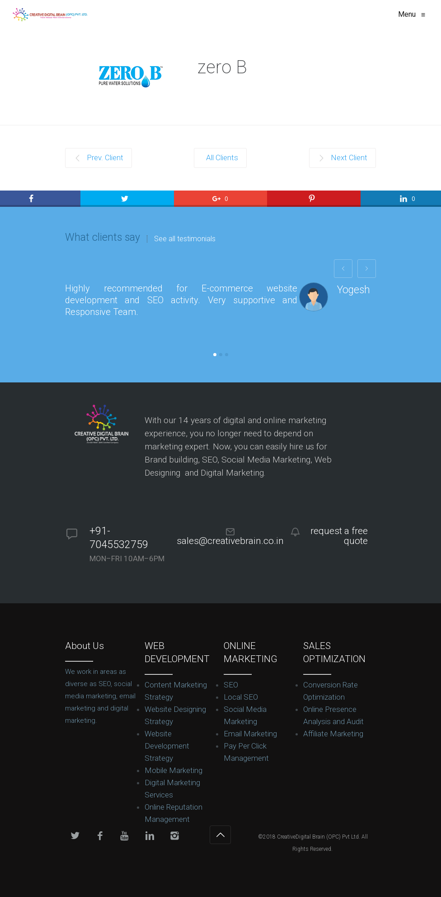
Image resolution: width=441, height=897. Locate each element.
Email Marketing (250, 733)
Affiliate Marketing (333, 733)
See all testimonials (185, 239)
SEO (231, 684)
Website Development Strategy (167, 746)
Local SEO (241, 696)
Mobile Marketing (173, 770)
